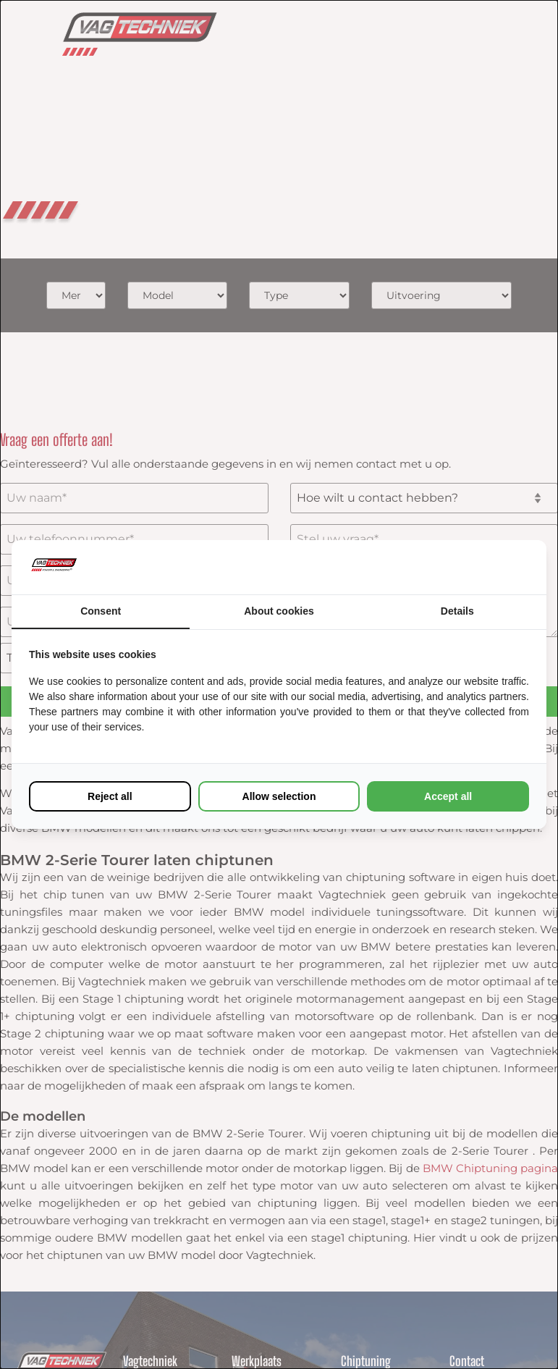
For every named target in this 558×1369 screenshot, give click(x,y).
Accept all (448, 796)
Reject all (110, 796)
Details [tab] (457, 611)
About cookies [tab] (278, 611)
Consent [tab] (100, 611)
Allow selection (279, 796)
